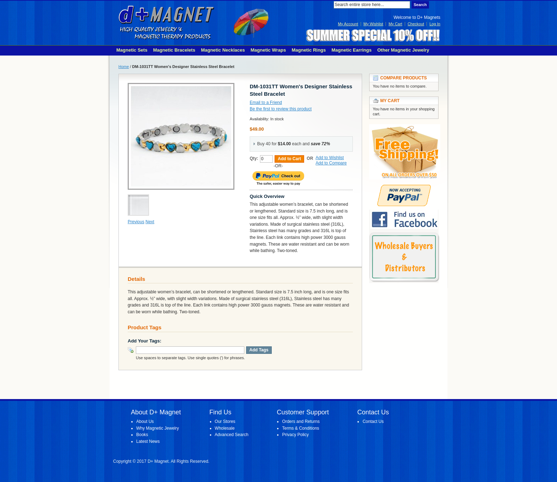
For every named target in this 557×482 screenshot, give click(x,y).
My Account (348, 24)
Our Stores (225, 421)
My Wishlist (373, 24)
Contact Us (372, 421)
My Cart (395, 24)
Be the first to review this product (281, 108)
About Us (145, 421)
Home (123, 66)
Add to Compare (330, 163)
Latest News (148, 441)
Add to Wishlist (329, 157)
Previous (136, 221)
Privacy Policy (295, 434)
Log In (434, 24)
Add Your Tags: (144, 341)
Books (142, 434)
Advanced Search (232, 434)
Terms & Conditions (300, 428)
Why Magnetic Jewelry (157, 428)
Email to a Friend (266, 102)
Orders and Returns (300, 421)
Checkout (416, 24)
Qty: (254, 158)
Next (149, 221)
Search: (329, 5)
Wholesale (225, 428)
